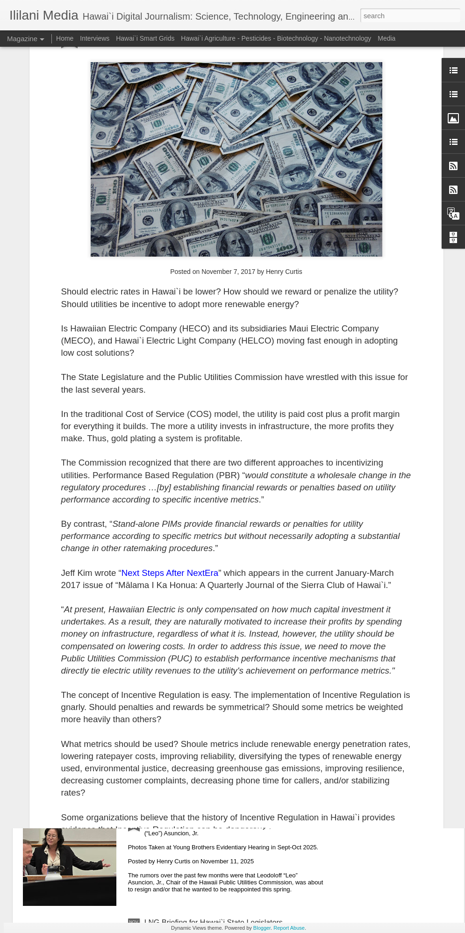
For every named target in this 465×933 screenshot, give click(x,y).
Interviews (94, 38)
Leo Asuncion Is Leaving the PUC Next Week (219, 816)
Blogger (262, 928)
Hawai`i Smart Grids (145, 38)
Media (386, 38)
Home (64, 38)
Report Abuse (289, 928)
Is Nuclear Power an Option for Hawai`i (209, 710)
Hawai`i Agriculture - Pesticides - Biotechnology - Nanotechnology (276, 38)
